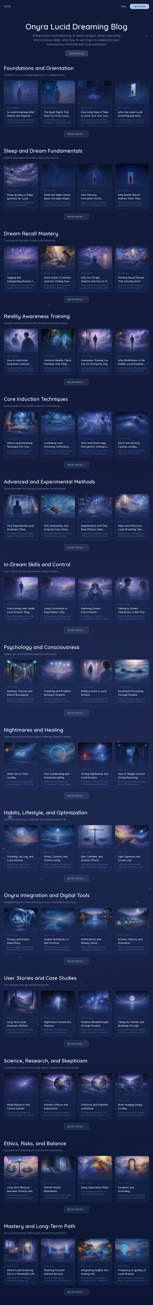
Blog (123, 6)
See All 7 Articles (76, 134)
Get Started (139, 5)
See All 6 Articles (76, 216)
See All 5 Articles (76, 795)
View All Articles (76, 53)
